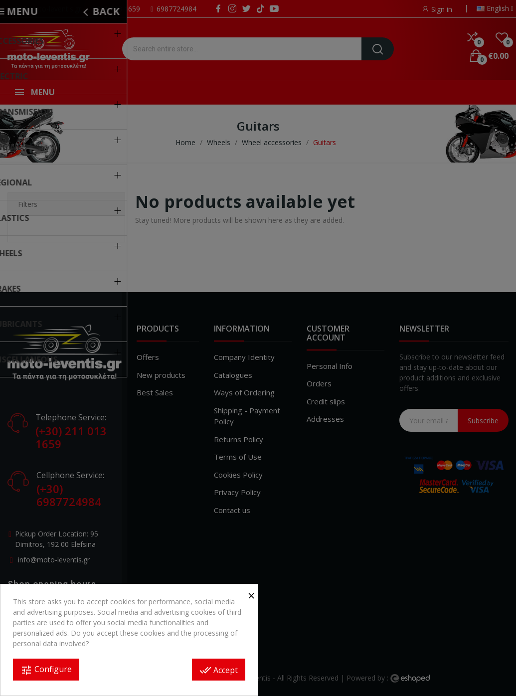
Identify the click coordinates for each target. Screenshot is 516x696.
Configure (46, 670)
